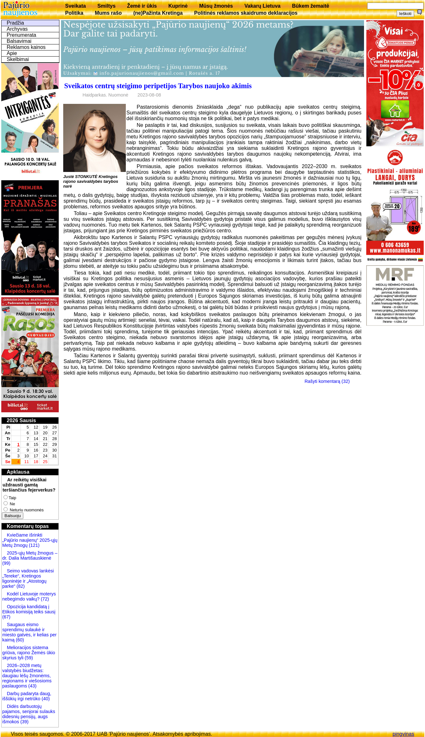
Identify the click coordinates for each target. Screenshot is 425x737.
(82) (21, 586)
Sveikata (75, 6)
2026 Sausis (21, 420)
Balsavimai (19, 41)
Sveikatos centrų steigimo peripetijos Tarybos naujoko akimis (158, 86)
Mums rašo (108, 13)
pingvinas (403, 734)
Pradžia (15, 23)
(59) (28, 657)
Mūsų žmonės (216, 6)
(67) (6, 616)
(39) (24, 721)
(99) (6, 563)
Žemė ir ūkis (142, 6)
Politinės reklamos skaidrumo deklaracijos (246, 13)
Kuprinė (177, 6)
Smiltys (106, 6)
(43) (32, 685)
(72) (44, 598)
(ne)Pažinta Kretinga (158, 13)
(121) (34, 545)
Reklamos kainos (26, 47)
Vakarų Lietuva (262, 6)
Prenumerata (21, 35)
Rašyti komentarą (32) (327, 381)
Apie (12, 53)
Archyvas (17, 29)
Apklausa (18, 472)
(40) (45, 698)
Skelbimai (18, 59)
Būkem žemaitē (310, 6)
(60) (19, 639)
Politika (74, 13)
